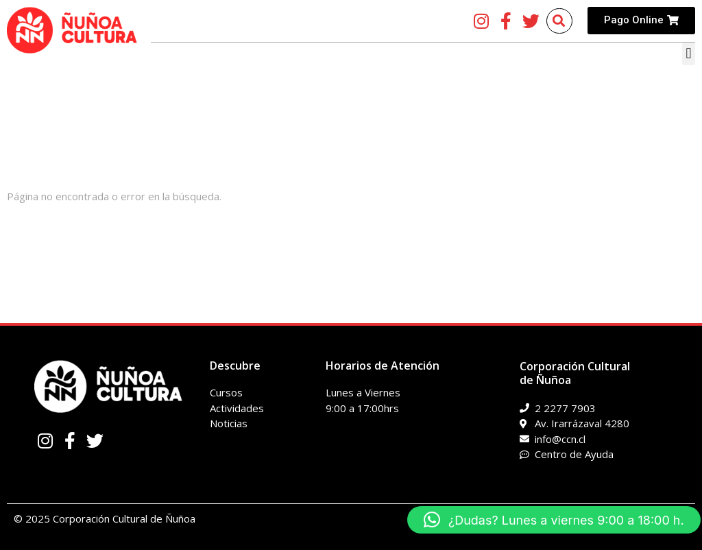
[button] (688, 54)
